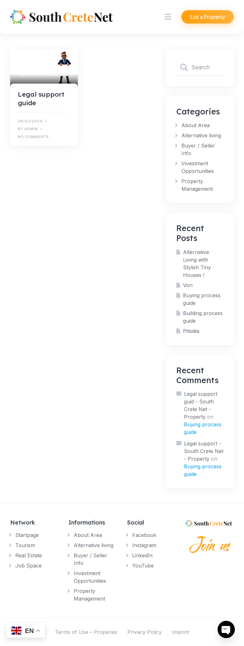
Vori (188, 285)
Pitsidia (191, 331)
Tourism (25, 545)
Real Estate (28, 555)
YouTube (143, 565)
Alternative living (201, 135)
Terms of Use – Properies (86, 632)
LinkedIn (142, 555)
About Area (195, 125)
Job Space (28, 565)
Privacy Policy (144, 632)
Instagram (144, 545)
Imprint (180, 632)
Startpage (27, 535)
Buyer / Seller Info (43, 71)
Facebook (144, 535)
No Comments (33, 136)
